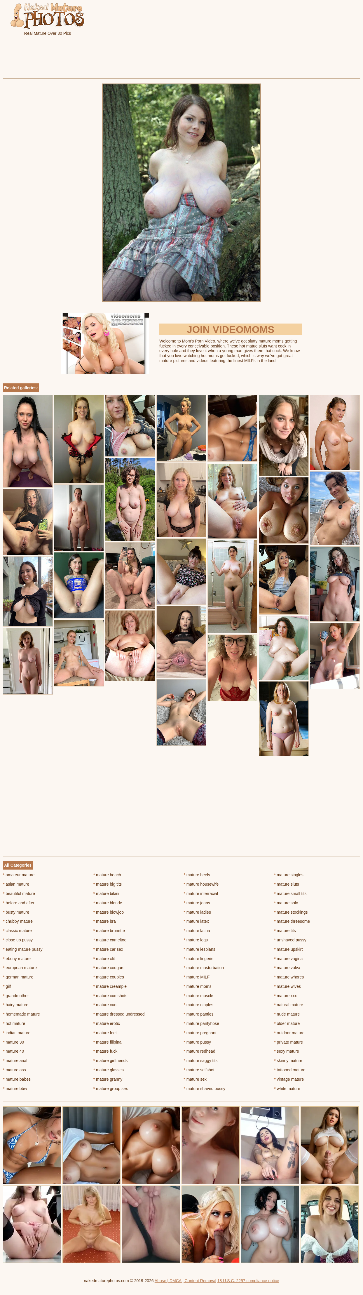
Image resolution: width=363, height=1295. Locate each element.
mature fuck (105, 1051)
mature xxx (285, 995)
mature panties (199, 1014)
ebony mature (17, 958)
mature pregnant (200, 1032)
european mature (20, 967)
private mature (288, 1042)
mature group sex (110, 1088)
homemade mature (21, 1014)
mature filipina (107, 1042)
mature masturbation (204, 967)
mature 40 (13, 1051)
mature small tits (290, 893)
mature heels (197, 874)
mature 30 (13, 1042)
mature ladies (197, 912)
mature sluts (286, 884)
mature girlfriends (110, 1060)
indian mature (16, 1032)
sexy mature (286, 1051)
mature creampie (110, 986)
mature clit (104, 958)
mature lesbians (199, 949)
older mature (287, 1023)
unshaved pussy (290, 940)
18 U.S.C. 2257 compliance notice (248, 1280)
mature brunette (109, 930)
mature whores (289, 977)
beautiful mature (19, 893)
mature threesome (292, 921)
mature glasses (108, 1070)
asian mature (16, 884)
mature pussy (197, 1042)
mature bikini (106, 893)
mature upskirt (288, 949)
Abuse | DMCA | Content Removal (185, 1280)
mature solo (286, 903)
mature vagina (288, 958)
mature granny (108, 1079)
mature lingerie (199, 958)
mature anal (15, 1060)
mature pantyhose (201, 1023)
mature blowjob (108, 912)
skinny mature (288, 1060)
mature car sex (108, 949)
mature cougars (109, 967)
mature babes (17, 1079)
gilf (7, 986)
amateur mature (18, 874)
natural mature (288, 1004)
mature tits (285, 930)
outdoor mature (289, 1032)
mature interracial (201, 893)
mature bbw (15, 1088)
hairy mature (15, 1004)
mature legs (196, 940)
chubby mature (18, 921)
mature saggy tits (201, 1060)
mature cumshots (110, 995)
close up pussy (18, 940)
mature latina (197, 930)
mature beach (107, 874)
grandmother (16, 995)
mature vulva (287, 967)
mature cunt (105, 1004)
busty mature (16, 912)
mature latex (196, 921)
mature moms (198, 986)
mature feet (105, 1032)
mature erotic (106, 1023)
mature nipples (198, 1004)
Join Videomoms (230, 329)
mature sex (195, 1079)
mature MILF (197, 977)
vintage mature (289, 1079)
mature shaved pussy (204, 1088)
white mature (287, 1088)
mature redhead (199, 1051)
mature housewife (201, 884)
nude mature (287, 1014)
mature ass (14, 1070)
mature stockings (291, 912)
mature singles (288, 874)
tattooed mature (289, 1070)
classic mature (17, 930)
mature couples (108, 977)
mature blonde (107, 903)
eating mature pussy (22, 949)
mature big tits (107, 884)
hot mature (14, 1023)
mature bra (104, 921)
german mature (18, 977)
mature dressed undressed (119, 1014)
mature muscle (198, 995)
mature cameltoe (110, 940)
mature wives (287, 986)
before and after (18, 903)
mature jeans (197, 903)
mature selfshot (199, 1070)
